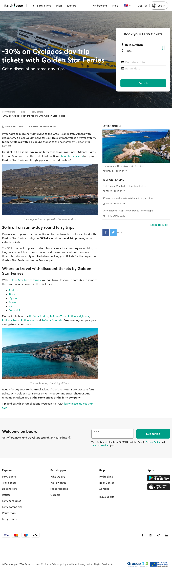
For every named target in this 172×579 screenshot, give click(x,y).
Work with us (58, 482)
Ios (10, 306)
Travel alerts (106, 496)
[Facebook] (142, 535)
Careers (55, 494)
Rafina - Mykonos (78, 316)
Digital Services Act (104, 564)
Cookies (45, 564)
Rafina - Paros (11, 320)
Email (96, 431)
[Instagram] (150, 535)
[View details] (69, 437)
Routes (6, 494)
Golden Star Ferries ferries (25, 280)
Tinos (12, 294)
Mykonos (14, 298)
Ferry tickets (8, 111)
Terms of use (32, 564)
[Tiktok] (158, 535)
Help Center (106, 482)
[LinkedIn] (166, 535)
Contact (104, 488)
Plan (59, 5)
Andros (13, 290)
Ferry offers (41, 5)
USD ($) (142, 5)
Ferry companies (12, 507)
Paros (12, 302)
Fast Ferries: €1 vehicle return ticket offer (124, 186)
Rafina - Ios (28, 320)
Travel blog (9, 482)
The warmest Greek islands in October (123, 166)
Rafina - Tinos (58, 316)
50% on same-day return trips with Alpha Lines (127, 198)
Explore (71, 5)
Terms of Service (99, 445)
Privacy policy (59, 564)
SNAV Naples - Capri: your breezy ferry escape (127, 210)
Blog (22, 111)
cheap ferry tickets (71, 156)
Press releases (59, 488)
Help (115, 5)
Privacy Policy (153, 442)
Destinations (9, 488)
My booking (100, 5)
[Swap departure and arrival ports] (163, 48)
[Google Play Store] (158, 478)
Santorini (14, 310)
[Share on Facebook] (105, 232)
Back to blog (160, 225)
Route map (9, 513)
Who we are (57, 476)
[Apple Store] (158, 486)
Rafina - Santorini (52, 320)
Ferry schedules (11, 500)
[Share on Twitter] (113, 232)
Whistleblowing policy (80, 564)
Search (143, 83)
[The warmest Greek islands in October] (136, 146)
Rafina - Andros (39, 316)
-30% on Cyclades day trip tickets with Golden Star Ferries (33, 115)
